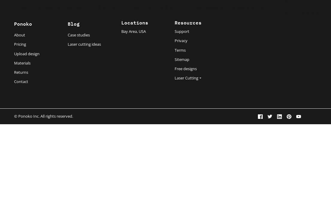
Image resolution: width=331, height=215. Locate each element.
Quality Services (241, 7)
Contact (21, 81)
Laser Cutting (29, 7)
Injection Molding (158, 7)
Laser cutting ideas (84, 44)
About (19, 35)
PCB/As (183, 7)
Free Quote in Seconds (303, 13)
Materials (22, 63)
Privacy (181, 40)
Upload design (27, 53)
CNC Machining (102, 7)
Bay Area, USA (133, 31)
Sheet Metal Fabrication (65, 7)
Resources (268, 7)
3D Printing (129, 7)
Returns (21, 72)
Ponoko (23, 23)
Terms (180, 50)
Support (182, 31)
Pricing (20, 44)
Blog (74, 23)
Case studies (79, 35)
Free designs (186, 68)
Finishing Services (209, 7)
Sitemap (182, 59)
